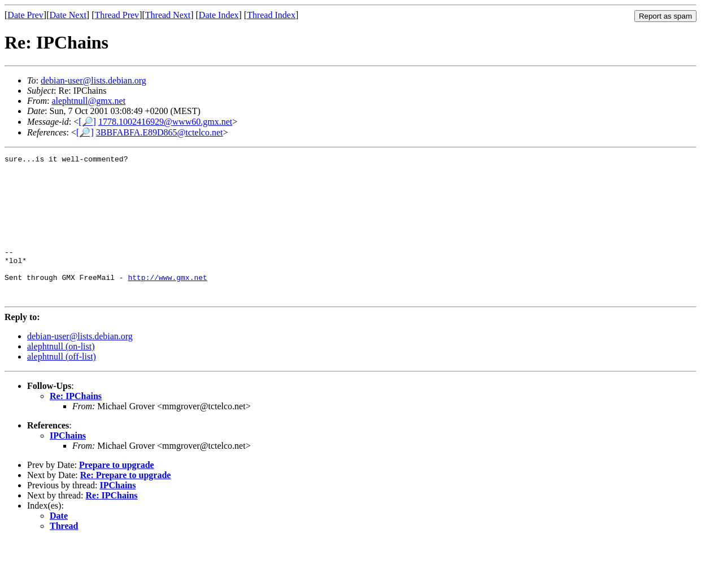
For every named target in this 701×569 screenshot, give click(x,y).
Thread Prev (116, 15)
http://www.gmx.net (167, 302)
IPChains (68, 464)
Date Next (68, 15)
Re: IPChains (76, 425)
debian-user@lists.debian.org (93, 80)
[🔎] (87, 121)
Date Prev (25, 15)
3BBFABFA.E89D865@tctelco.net (159, 132)
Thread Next (167, 15)
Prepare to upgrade (116, 493)
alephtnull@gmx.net (88, 101)
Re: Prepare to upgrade (125, 504)
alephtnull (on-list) (61, 375)
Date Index (219, 15)
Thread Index (271, 15)
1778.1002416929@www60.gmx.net (165, 121)
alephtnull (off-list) (61, 385)
